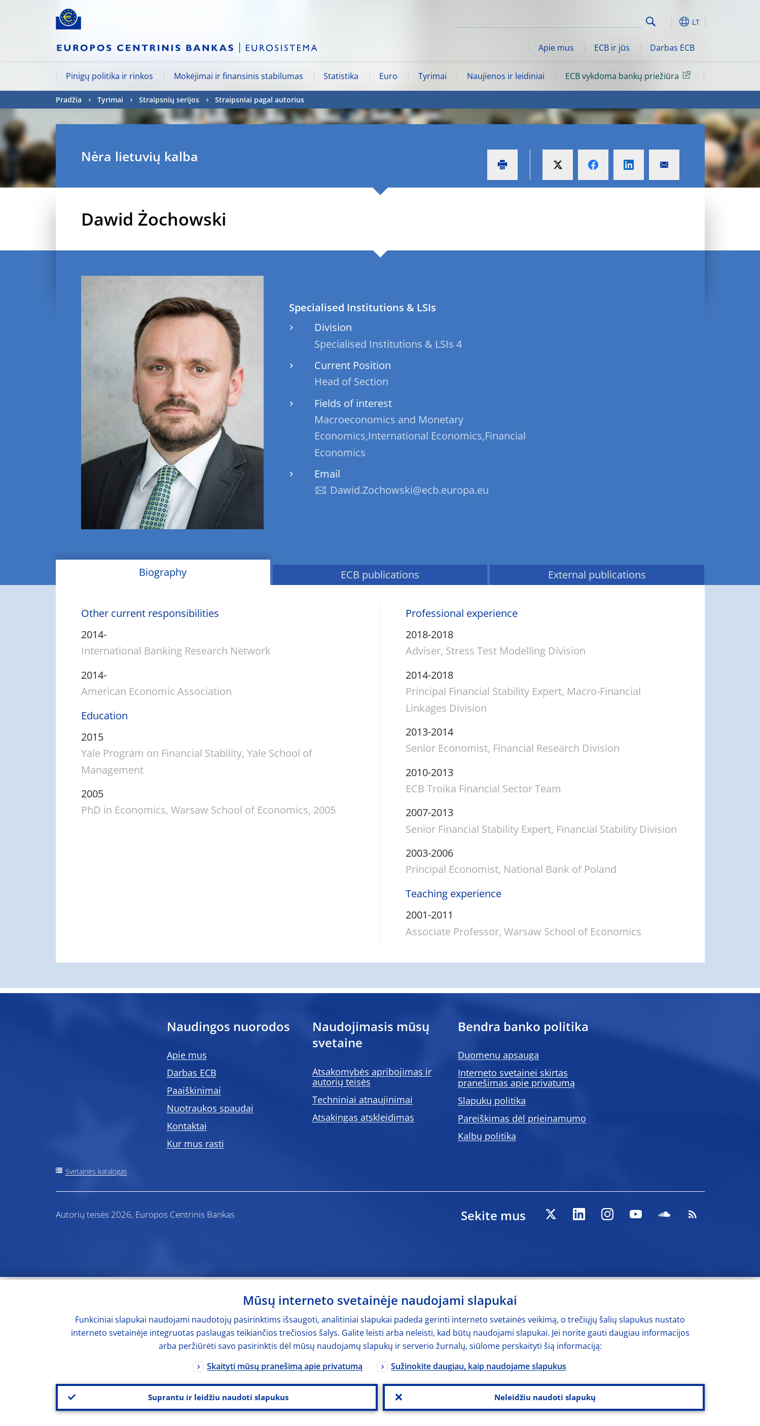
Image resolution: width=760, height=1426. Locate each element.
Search (650, 21)
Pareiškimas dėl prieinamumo (522, 1118)
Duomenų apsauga (498, 1055)
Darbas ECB (672, 47)
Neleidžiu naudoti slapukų (543, 1396)
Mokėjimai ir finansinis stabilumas (238, 76)
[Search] (591, 20)
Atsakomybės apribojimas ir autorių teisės (371, 1077)
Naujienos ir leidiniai (506, 76)
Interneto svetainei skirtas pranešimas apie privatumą (516, 1078)
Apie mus (556, 47)
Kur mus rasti (195, 1144)
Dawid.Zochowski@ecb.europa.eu (409, 490)
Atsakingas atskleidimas (363, 1117)
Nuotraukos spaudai (210, 1108)
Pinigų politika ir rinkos (109, 76)
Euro (388, 76)
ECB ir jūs (612, 47)
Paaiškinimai (194, 1090)
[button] (669, 21)
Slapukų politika (492, 1100)
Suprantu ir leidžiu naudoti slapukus (216, 1396)
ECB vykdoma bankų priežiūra (629, 75)
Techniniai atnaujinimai (362, 1099)
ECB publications (380, 574)
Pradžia (69, 99)
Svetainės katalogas (96, 1171)
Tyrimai (432, 76)
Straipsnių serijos (169, 99)
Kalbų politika (487, 1136)
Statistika (340, 76)
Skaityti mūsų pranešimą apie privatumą (285, 1363)
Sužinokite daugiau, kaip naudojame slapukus (478, 1363)
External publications (597, 574)
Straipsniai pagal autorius (259, 99)
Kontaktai (187, 1126)
